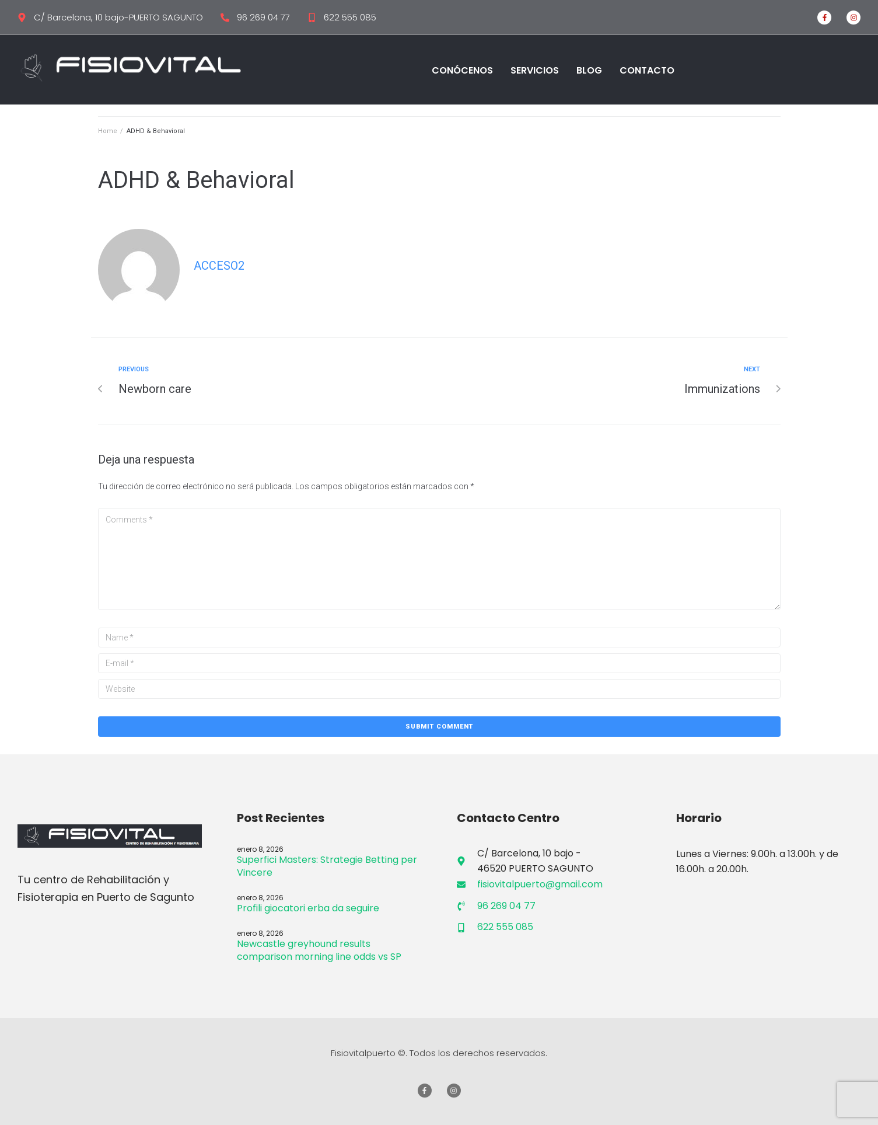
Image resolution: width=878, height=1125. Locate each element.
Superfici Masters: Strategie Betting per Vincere (327, 866)
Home (107, 131)
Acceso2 (219, 266)
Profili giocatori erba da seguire (308, 908)
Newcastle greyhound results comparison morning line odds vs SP (319, 950)
